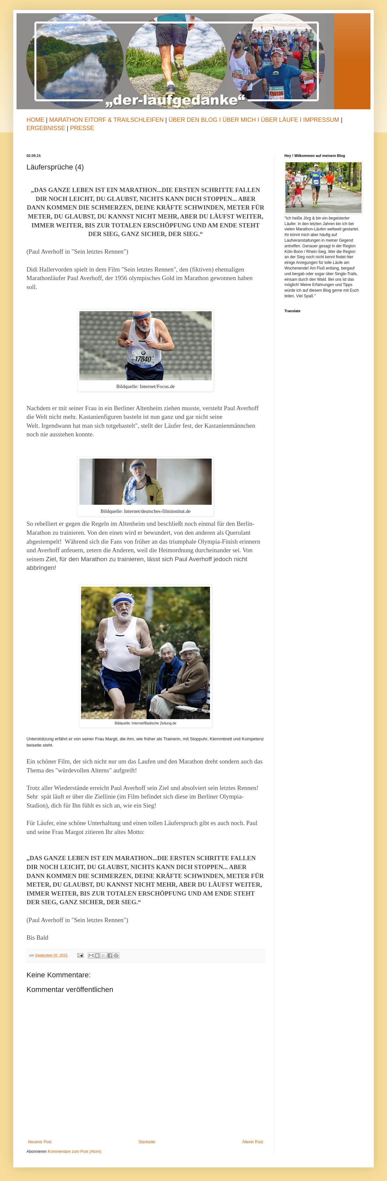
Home (35, 120)
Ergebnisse (46, 128)
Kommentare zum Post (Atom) (74, 1151)
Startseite (147, 1142)
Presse (82, 128)
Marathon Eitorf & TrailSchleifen (107, 120)
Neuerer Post (40, 1142)
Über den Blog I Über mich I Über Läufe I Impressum (253, 120)
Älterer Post (252, 1142)
